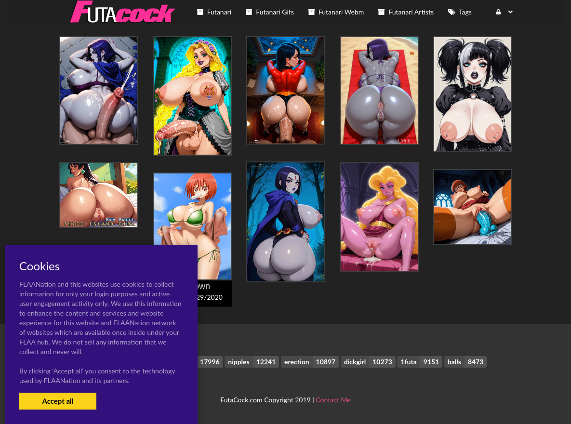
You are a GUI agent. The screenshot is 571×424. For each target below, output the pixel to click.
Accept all (57, 401)
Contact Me (333, 400)
